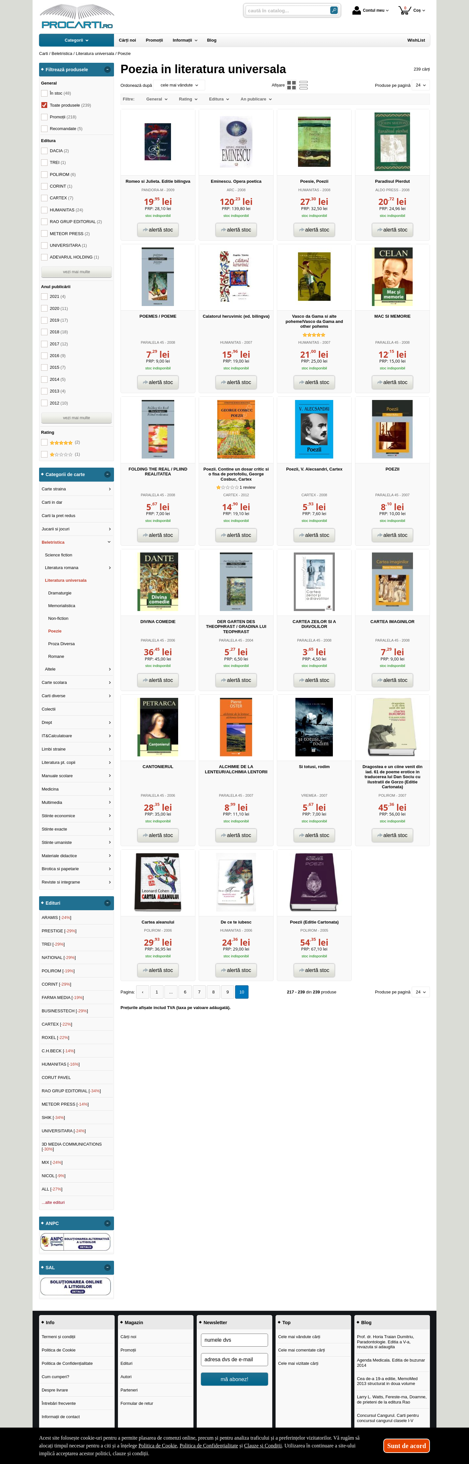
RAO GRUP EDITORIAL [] (71, 1090)
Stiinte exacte (54, 829)
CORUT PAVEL (56, 1077)
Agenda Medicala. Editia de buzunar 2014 (391, 1363)
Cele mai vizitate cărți (298, 1363)
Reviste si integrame (61, 882)
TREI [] (53, 944)
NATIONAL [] (59, 957)
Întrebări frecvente (59, 1403)
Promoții (128, 1350)
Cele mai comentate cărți (301, 1350)
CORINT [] (56, 984)
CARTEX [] (57, 1024)
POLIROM (386, 795)
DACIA (59, 150)
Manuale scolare (57, 775)
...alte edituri (53, 1202)
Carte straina (54, 488)
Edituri (127, 1363)
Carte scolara (54, 682)
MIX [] (52, 1162)
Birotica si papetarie (60, 868)
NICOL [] (53, 1175)
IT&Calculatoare (57, 735)
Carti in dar (52, 502)
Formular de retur (137, 1403)
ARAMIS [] (56, 917)
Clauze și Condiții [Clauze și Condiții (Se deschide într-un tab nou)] (263, 1445)
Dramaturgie (60, 593)
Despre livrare (55, 1390)
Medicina (50, 789)
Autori (126, 1376)
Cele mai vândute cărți (299, 1336)
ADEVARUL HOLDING (74, 257)
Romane (56, 656)
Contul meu (368, 10)
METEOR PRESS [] (65, 1104)
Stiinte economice (58, 815)
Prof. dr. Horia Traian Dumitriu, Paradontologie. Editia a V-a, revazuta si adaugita (385, 1341)
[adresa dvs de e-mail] (234, 1359)
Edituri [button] (53, 903)
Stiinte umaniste (57, 842)
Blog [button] (366, 1322)
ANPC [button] (52, 1223)
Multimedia (52, 802)
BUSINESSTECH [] (65, 1010)
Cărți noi (128, 1336)
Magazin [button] (134, 1322)
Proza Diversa (61, 643)
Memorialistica (61, 605)
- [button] (107, 69)
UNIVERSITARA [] (64, 1130)
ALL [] (52, 1189)
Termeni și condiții (58, 1336)
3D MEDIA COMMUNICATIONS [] (72, 1147)
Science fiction (58, 554)
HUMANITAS (308, 190)
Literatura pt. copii (58, 762)
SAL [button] (50, 1267)
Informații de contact (61, 1416)
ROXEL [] (55, 1037)
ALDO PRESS (386, 190)
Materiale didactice (59, 855)
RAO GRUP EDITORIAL (76, 221)
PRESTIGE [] (59, 930)
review (247, 487)
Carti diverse (53, 695)
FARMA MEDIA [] (63, 997)
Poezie (55, 631)
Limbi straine (54, 749)
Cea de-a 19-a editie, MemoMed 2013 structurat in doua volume (387, 1381)
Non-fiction (58, 618)
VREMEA (308, 795)
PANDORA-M (152, 190)
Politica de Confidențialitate (67, 1363)
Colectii (49, 709)
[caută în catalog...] (285, 11)
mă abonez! (235, 1379)
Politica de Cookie (59, 1350)
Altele (50, 669)
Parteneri (129, 1390)
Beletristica (53, 542)
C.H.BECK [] (58, 1050)
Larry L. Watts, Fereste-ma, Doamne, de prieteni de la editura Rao (392, 1399)
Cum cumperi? (55, 1376)
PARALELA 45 (152, 342)
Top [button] (286, 1322)
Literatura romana (61, 567)
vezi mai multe (76, 271)
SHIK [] (53, 1117)
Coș (409, 10)
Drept (47, 722)
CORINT (61, 186)
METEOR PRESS (70, 233)
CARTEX (230, 495)
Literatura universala (66, 580)
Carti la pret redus (58, 515)
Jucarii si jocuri (55, 528)
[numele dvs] (234, 1340)
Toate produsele (70, 105)
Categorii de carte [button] (65, 474)
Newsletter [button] (215, 1322)
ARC (230, 190)
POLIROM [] (58, 970)
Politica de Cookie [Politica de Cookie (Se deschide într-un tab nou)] (157, 1445)
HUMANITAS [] (61, 1064)
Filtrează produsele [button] (67, 69)
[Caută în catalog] (334, 10)
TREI (58, 162)
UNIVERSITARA (68, 245)
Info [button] (50, 1322)
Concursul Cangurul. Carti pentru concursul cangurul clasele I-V (388, 1418)
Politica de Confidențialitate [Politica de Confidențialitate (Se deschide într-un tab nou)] (208, 1445)
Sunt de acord (406, 1445)
